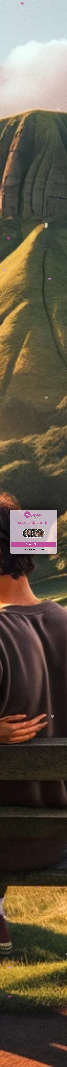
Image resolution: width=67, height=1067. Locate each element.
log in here (40, 549)
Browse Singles (33, 544)
